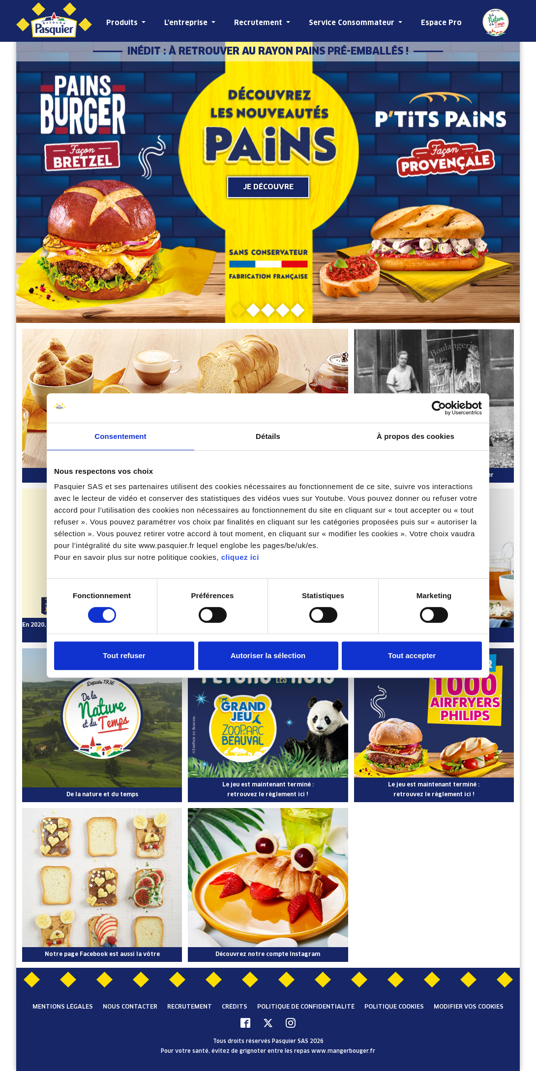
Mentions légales (62, 1007)
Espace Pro (441, 23)
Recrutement (259, 23)
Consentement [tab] (120, 436)
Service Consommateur (352, 23)
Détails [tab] (268, 436)
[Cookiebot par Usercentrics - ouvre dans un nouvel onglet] (439, 408)
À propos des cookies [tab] (415, 436)
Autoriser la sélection (268, 655)
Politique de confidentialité (306, 1007)
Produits (123, 23)
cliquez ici (240, 557)
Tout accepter (412, 655)
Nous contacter (130, 1007)
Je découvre (268, 187)
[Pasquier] (54, 21)
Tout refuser (124, 655)
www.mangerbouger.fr (343, 1051)
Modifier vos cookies (469, 1007)
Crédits (234, 1007)
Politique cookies (394, 1007)
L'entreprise (186, 23)
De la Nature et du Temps (495, 22)
